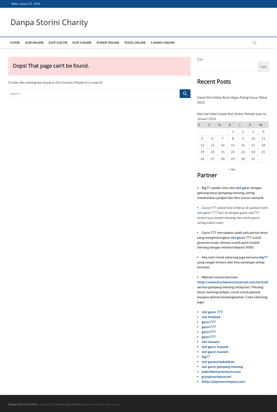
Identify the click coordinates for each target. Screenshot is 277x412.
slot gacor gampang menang (222, 367)
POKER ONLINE (108, 42)
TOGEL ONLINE (135, 42)
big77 (263, 257)
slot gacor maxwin (215, 347)
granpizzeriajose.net (216, 376)
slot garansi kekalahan (218, 362)
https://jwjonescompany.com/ (224, 381)
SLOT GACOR (58, 42)
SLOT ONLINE (82, 42)
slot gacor (243, 188)
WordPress (78, 404)
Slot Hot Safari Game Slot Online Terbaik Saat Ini (231, 114)
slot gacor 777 (212, 312)
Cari (200, 59)
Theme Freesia (62, 404)
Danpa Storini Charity (49, 22)
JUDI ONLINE (34, 42)
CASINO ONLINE (163, 42)
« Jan (231, 169)
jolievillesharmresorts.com (221, 372)
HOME (15, 42)
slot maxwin (211, 342)
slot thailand (211, 317)
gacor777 (209, 322)
